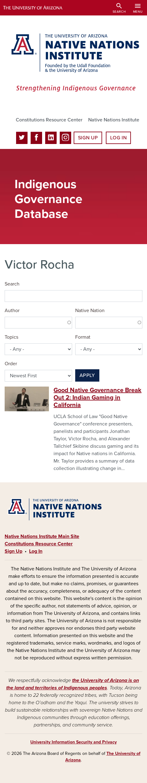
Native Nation (90, 310)
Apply (87, 375)
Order (11, 364)
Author (12, 310)
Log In (118, 138)
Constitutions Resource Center (49, 120)
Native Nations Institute (113, 120)
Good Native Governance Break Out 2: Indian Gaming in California (97, 398)
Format (82, 337)
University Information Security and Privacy (73, 742)
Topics (11, 337)
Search (12, 284)
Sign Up (88, 138)
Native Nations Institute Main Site (42, 536)
